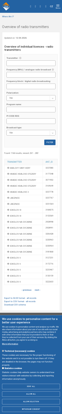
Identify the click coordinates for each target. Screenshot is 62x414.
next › (37, 290)
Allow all (31, 394)
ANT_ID (49, 162)
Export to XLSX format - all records (20, 298)
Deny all (31, 386)
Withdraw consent (31, 409)
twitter (35, 6)
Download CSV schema (15, 304)
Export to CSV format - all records (20, 301)
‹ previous (26, 290)
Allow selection (31, 402)
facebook (30, 6)
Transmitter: (14, 58)
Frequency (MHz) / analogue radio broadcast (30, 69)
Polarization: (13, 93)
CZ (51, 6)
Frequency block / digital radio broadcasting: (29, 81)
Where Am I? (8, 16)
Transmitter (14, 162)
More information (10, 344)
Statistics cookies (13, 368)
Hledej (45, 6)
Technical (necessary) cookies (19, 351)
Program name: (14, 104)
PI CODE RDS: (13, 116)
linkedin (40, 6)
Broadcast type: (14, 127)
